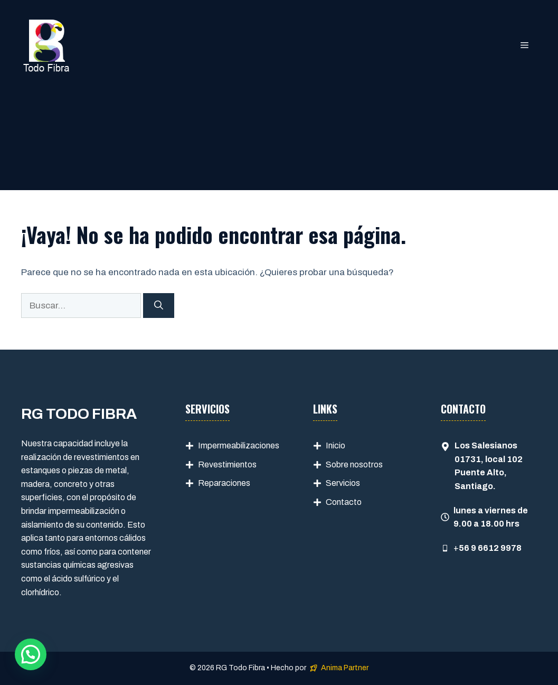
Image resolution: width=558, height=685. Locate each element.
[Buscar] (158, 305)
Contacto (344, 502)
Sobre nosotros (354, 464)
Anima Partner (344, 668)
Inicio (335, 445)
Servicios (343, 482)
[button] (30, 654)
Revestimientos (227, 464)
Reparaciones (224, 482)
